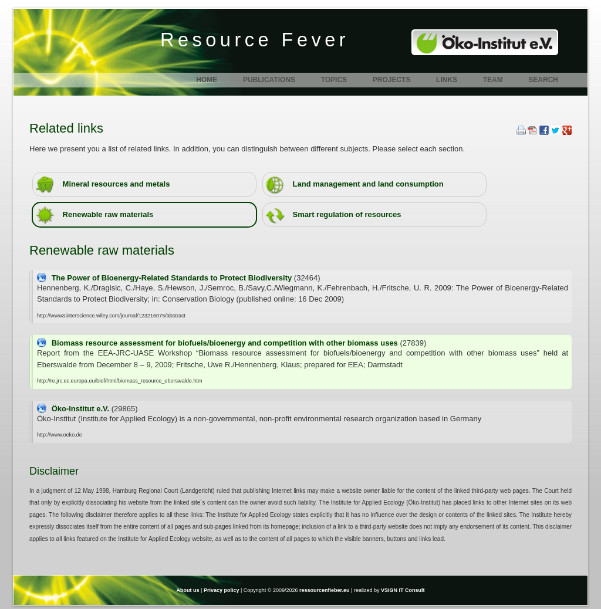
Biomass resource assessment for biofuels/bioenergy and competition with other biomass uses (226, 343)
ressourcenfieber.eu (324, 590)
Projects (392, 80)
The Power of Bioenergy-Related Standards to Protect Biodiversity (173, 277)
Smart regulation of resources (333, 215)
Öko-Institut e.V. (82, 408)
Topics (334, 80)
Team (493, 80)
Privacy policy (221, 590)
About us (188, 590)
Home (206, 80)
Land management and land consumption (355, 184)
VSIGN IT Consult (403, 590)
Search (543, 80)
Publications (269, 80)
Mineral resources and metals (103, 184)
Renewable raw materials (94, 215)
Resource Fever (254, 39)
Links (446, 80)
